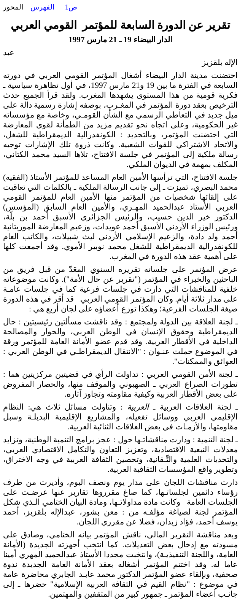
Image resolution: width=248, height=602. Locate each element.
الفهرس (42, 7)
